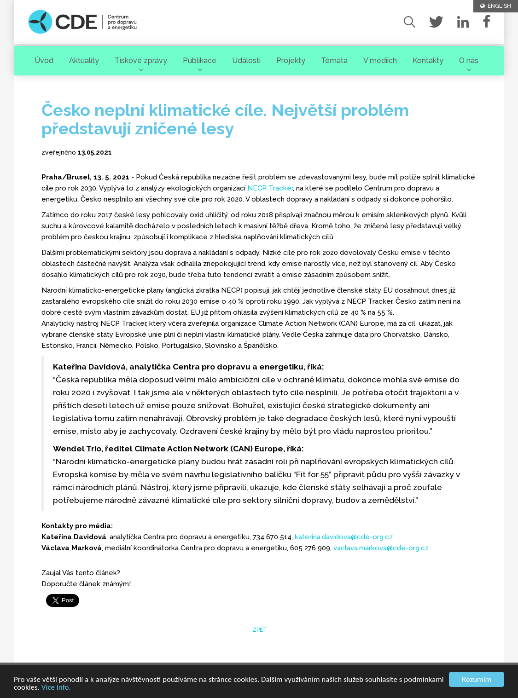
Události (246, 60)
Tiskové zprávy (141, 60)
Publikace (199, 60)
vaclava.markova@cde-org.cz (381, 548)
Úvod (44, 60)
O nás (468, 60)
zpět (259, 630)
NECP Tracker (270, 188)
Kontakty (428, 60)
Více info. (56, 687)
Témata (334, 60)
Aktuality (84, 60)
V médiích (380, 60)
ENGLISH (495, 6)
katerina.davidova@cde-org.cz (344, 537)
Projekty (290, 60)
